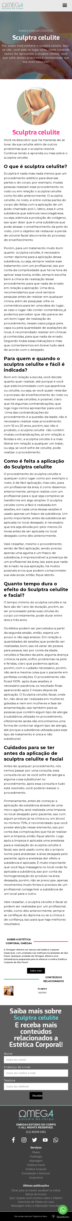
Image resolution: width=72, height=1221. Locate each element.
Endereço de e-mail (17, 1067)
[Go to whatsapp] (63, 1209)
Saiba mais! (36, 970)
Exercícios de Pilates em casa (36, 1201)
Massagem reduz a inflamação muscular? (36, 1205)
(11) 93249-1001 (36, 1131)
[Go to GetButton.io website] (63, 1217)
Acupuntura (36, 1177)
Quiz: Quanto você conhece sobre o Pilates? (36, 1198)
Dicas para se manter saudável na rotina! (36, 1190)
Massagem (35, 1160)
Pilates (36, 1152)
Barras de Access (36, 1194)
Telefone (9, 1080)
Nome (8, 1053)
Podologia (36, 1156)
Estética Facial (36, 1164)
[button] (64, 6)
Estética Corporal (36, 1169)
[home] (11, 5)
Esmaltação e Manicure (36, 1173)
